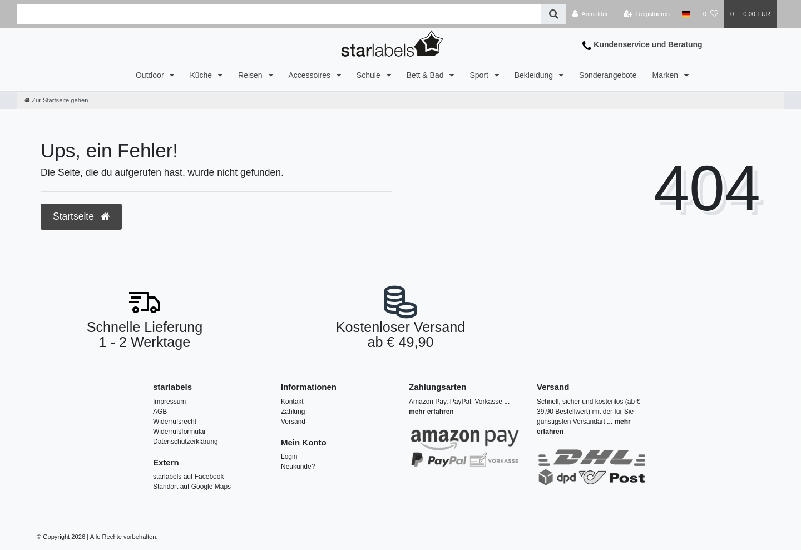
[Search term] (279, 14)
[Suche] (553, 14)
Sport (479, 75)
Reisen (251, 75)
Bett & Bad (426, 75)
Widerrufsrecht (174, 421)
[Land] (686, 14)
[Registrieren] (646, 14)
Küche (202, 75)
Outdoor (151, 75)
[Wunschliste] (710, 14)
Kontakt (292, 401)
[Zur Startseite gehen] (56, 100)
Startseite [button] (81, 216)
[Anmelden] (591, 14)
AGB (160, 411)
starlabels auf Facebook (188, 476)
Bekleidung (535, 75)
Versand (293, 421)
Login (289, 456)
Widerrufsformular (179, 431)
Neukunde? (298, 466)
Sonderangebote (608, 75)
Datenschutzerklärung (185, 441)
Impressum (169, 401)
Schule (370, 75)
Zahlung (293, 411)
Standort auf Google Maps (192, 486)
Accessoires (311, 75)
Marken (666, 75)
